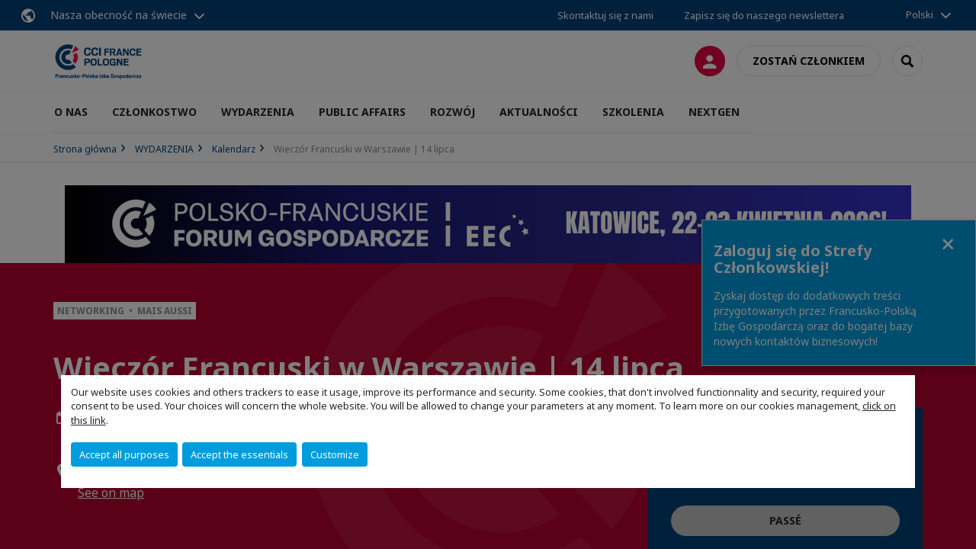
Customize (334, 454)
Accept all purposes (124, 454)
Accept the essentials (239, 454)
